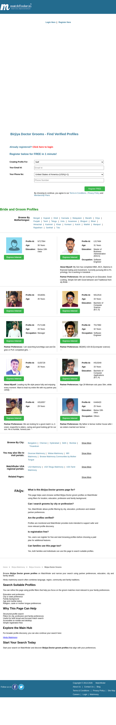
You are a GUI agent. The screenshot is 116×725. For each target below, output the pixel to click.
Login (85, 694)
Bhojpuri (83, 221)
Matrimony (94, 694)
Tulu (58, 228)
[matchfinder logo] (16, 7)
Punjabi (36, 221)
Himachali (37, 224)
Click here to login (43, 147)
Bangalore (32, 443)
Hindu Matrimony (10, 637)
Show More (86, 443)
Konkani (68, 224)
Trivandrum (34, 446)
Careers (76, 694)
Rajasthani (37, 228)
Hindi (55, 218)
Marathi (88, 218)
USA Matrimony (34, 467)
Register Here (65, 22)
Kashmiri (49, 224)
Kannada (65, 218)
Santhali (49, 228)
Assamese (72, 221)
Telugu (54, 221)
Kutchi (77, 224)
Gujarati (46, 218)
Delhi (64, 443)
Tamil (45, 221)
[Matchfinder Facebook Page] (15, 687)
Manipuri (97, 224)
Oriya (97, 218)
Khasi (58, 224)
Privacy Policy (94, 193)
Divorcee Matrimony (36, 453)
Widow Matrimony (55, 453)
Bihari (93, 221)
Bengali (36, 218)
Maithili (87, 224)
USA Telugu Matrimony (53, 467)
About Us (77, 687)
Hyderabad (54, 443)
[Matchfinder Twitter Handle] (21, 687)
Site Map (111, 690)
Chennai (43, 443)
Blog (98, 687)
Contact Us (89, 687)
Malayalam (77, 218)
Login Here (51, 22)
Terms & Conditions (78, 193)
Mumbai (72, 443)
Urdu (62, 221)
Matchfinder (101, 683)
